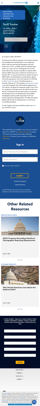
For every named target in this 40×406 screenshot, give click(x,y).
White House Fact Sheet (11, 81)
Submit (19, 176)
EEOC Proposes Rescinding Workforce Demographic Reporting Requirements (19, 239)
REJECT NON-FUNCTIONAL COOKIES (23, 404)
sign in (32, 105)
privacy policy (5, 400)
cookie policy (23, 397)
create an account (23, 132)
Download (16, 39)
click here (6, 136)
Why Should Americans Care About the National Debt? (19, 288)
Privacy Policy (7, 393)
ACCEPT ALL (11, 404)
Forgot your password (20, 181)
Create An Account (20, 184)
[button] (18, 260)
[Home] (20, 3)
